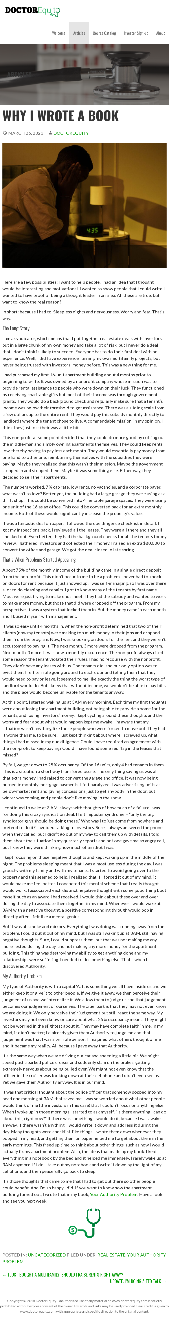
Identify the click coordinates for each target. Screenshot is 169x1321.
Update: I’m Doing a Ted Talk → (138, 1281)
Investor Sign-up (136, 33)
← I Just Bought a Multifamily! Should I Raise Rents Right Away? (62, 1274)
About (160, 33)
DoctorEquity (71, 133)
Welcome (58, 33)
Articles (79, 33)
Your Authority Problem (113, 1194)
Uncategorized (47, 1254)
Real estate (111, 1254)
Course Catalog (104, 33)
